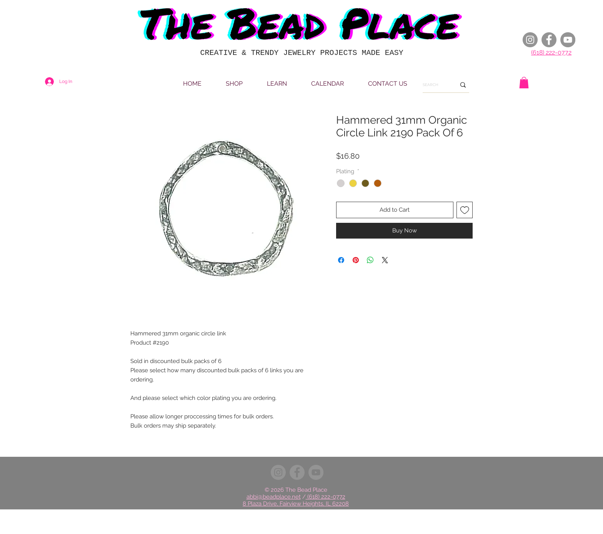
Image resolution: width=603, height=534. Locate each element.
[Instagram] (530, 39)
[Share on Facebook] (341, 260)
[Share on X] (385, 260)
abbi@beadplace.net (274, 496)
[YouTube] (567, 39)
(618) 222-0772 (551, 52)
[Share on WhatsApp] (370, 260)
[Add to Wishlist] (464, 210)
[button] (524, 82)
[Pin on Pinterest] (355, 260)
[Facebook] (548, 39)
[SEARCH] (433, 85)
